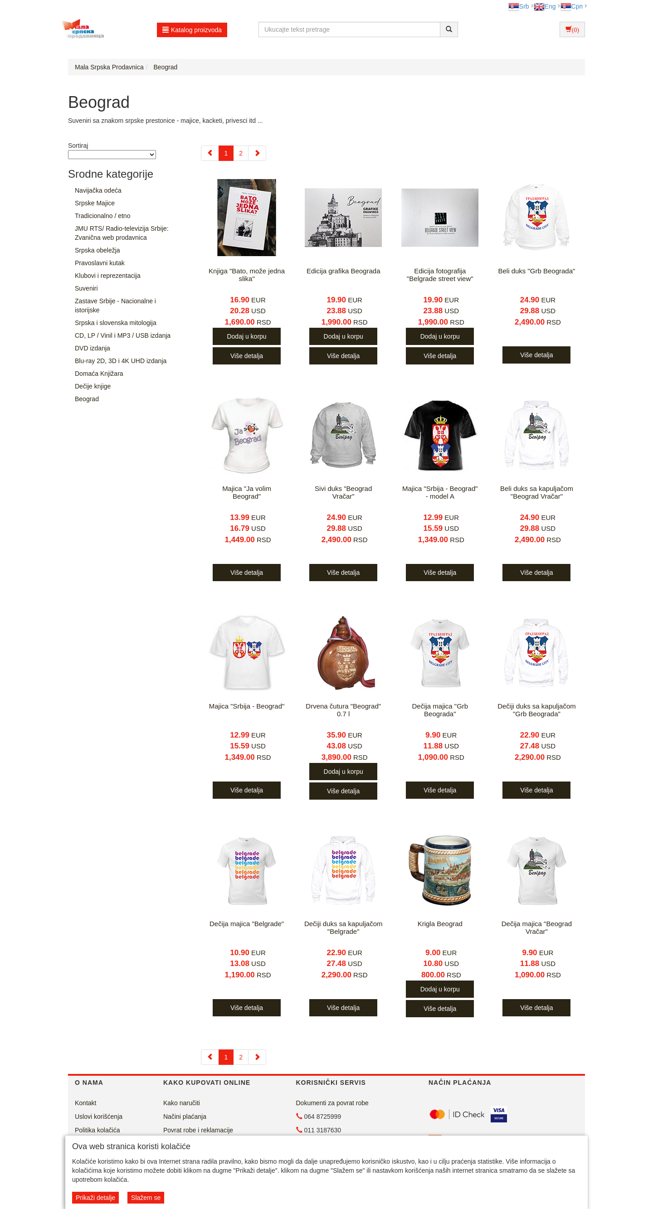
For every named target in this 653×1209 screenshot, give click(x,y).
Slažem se (146, 1197)
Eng (545, 6)
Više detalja (246, 355)
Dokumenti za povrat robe (332, 1103)
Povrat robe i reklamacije (198, 1130)
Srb (518, 6)
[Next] (257, 153)
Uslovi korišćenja (98, 1116)
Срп (571, 6)
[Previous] (210, 153)
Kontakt (85, 1103)
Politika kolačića (97, 1130)
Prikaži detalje (95, 1197)
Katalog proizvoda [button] (192, 30)
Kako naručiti (181, 1103)
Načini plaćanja (184, 1116)
